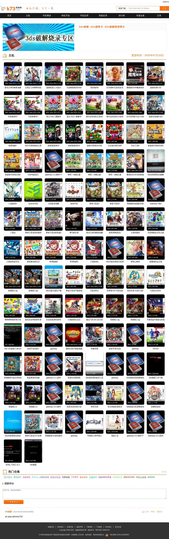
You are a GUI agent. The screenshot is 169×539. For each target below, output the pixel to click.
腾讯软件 (17, 477)
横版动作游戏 (129, 477)
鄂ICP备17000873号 (102, 530)
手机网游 (47, 15)
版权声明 (80, 527)
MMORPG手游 (104, 477)
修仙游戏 (83, 477)
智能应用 (103, 15)
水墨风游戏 (44, 477)
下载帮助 (89, 527)
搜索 (164, 8)
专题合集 (140, 15)
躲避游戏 (151, 477)
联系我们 (60, 527)
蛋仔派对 (8, 477)
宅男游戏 (66, 477)
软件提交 (108, 527)
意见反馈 (118, 527)
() (146, 512)
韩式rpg (35, 477)
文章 (159, 15)
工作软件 (74, 477)
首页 (9, 15)
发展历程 (70, 527)
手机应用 (84, 15)
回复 (160, 512)
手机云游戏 (141, 477)
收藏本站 (166, 2)
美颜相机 (26, 477)
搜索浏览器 (55, 477)
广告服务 (99, 527)
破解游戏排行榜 (81, 530)
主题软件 (93, 477)
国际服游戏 (117, 477)
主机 (28, 15)
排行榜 (122, 15)
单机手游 (65, 15)
